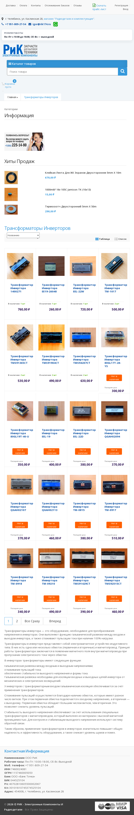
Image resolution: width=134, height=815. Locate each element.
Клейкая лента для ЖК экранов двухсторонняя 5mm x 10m (83, 172)
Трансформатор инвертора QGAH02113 (53, 507)
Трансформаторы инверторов (41, 97)
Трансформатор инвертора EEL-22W (84, 288)
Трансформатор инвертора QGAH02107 (21, 507)
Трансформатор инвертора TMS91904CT (53, 359)
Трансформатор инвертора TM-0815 (84, 507)
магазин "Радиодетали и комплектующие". (69, 18)
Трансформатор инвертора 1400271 (21, 288)
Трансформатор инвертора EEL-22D (84, 433)
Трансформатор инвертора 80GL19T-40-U (21, 433)
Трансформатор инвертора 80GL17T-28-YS (116, 361)
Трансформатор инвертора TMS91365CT (21, 359)
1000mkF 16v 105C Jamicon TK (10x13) (68, 189)
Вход (125, 9)
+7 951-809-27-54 (14, 24)
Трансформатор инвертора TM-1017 (116, 288)
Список (120, 238)
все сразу (32, 621)
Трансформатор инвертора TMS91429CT (84, 580)
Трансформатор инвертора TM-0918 (21, 580)
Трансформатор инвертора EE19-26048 (53, 288)
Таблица (102, 238)
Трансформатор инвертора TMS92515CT (116, 580)
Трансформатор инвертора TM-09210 (53, 580)
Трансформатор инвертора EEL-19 (53, 433)
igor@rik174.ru (39, 24)
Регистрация (121, 5)
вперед (55, 621)
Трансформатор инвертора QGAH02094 (116, 433)
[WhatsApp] (55, 24)
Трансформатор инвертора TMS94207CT (84, 359)
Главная (11, 97)
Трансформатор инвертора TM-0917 (116, 507)
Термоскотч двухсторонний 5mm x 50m (70, 206)
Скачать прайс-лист (99, 7)
